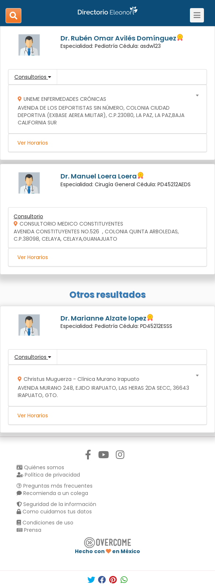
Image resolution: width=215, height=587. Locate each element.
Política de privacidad (48, 474)
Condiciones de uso (45, 522)
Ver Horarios (32, 142)
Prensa (29, 530)
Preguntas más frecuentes (55, 485)
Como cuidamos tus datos (54, 511)
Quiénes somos (40, 467)
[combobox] (105, 109)
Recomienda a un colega (52, 493)
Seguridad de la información (56, 504)
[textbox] (105, 109)
